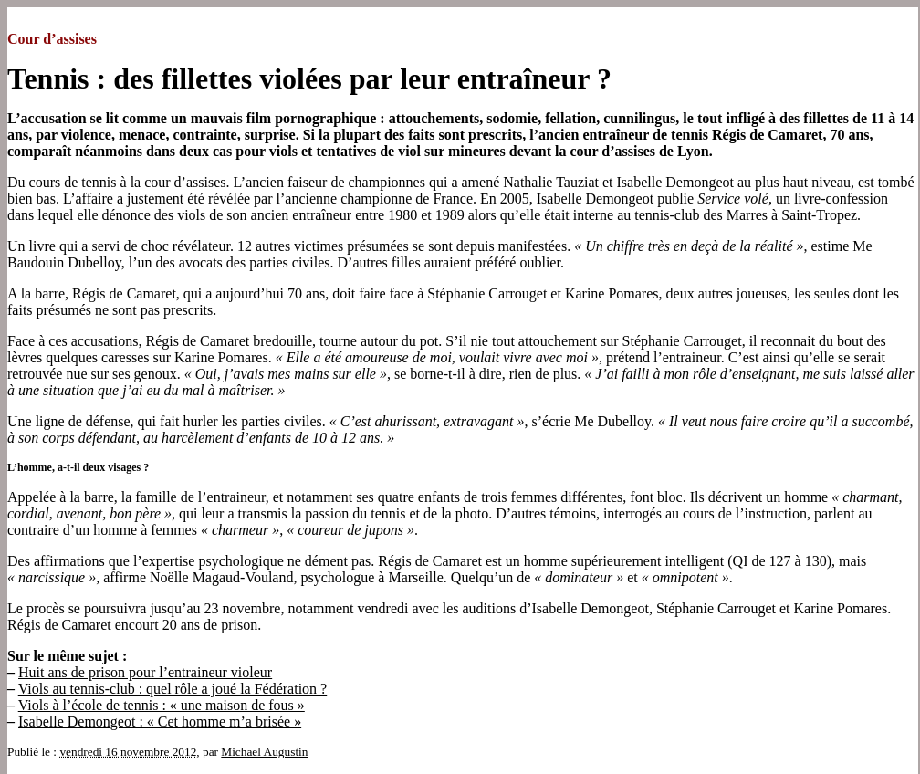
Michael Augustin (264, 751)
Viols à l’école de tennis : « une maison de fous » (161, 705)
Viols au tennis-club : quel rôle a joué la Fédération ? (173, 688)
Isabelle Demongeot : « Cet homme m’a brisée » (159, 721)
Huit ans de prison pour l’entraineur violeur (145, 672)
